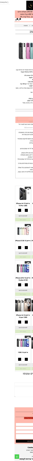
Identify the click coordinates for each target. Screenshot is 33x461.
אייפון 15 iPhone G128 (8, 241)
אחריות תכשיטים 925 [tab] (16, 128)
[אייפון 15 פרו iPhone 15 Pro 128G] (8, 200)
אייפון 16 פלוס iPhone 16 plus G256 (24, 279)
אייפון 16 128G (8, 352)
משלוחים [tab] (28, 128)
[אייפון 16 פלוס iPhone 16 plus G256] (24, 275)
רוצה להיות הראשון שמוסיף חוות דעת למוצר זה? (18, 124)
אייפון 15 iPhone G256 (24, 241)
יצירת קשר (25, 414)
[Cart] (1, 19)
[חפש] (29, 19)
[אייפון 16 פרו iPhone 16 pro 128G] (8, 312)
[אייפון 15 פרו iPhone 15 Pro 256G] (24, 200)
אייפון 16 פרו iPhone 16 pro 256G (24, 316)
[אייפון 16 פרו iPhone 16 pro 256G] (24, 312)
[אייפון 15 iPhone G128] (8, 238)
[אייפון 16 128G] (8, 349)
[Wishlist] (4, 19)
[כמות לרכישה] (27, 113)
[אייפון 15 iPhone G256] (24, 238)
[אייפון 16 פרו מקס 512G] (24, 349)
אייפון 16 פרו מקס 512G (24, 353)
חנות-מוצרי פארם (17, 450)
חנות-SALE (18, 452)
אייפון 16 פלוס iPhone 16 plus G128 (8, 279)
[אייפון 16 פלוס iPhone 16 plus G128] (8, 275)
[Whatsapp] (2, 456)
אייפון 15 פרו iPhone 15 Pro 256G (24, 204)
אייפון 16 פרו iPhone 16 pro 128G (8, 316)
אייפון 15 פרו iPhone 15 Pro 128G (8, 204)
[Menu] (31, 19)
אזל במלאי (29, 38)
